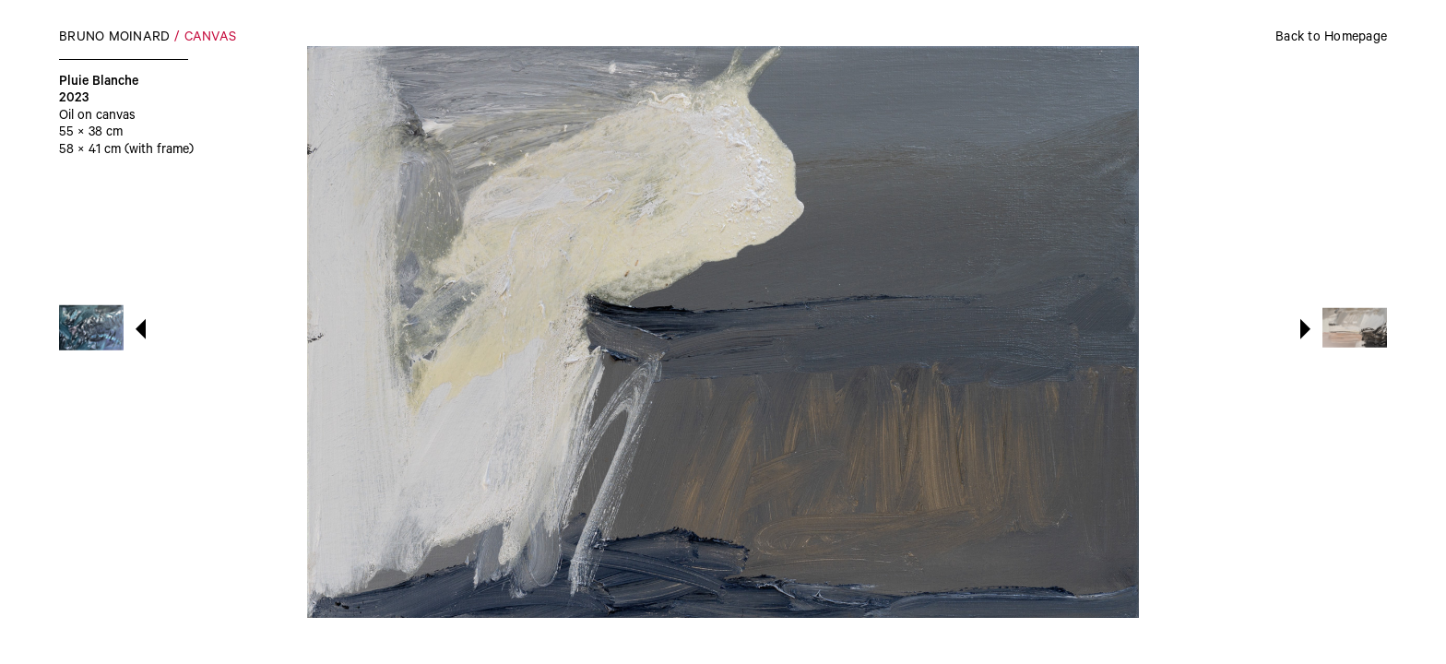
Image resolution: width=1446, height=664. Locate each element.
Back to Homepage (1331, 38)
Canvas (210, 38)
